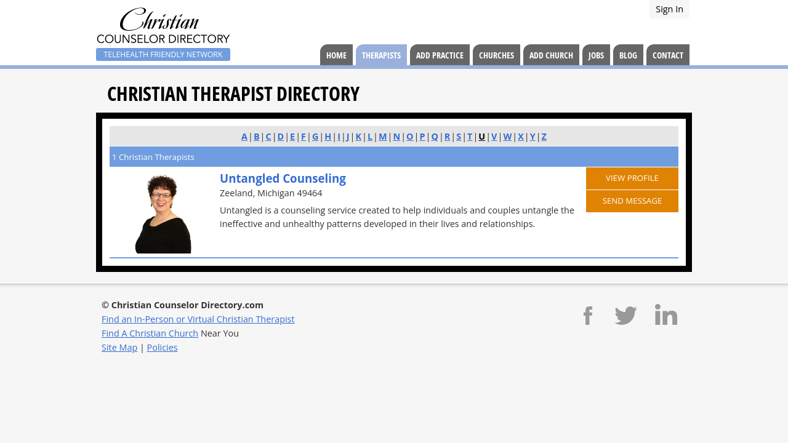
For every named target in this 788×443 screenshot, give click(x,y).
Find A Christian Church (150, 333)
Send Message (632, 200)
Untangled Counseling (283, 178)
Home (336, 55)
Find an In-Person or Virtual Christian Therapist (198, 319)
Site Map (119, 347)
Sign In (669, 9)
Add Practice (440, 55)
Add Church (551, 55)
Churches (496, 55)
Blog (628, 55)
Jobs (596, 55)
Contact (668, 55)
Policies (162, 347)
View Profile (632, 177)
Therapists (381, 55)
